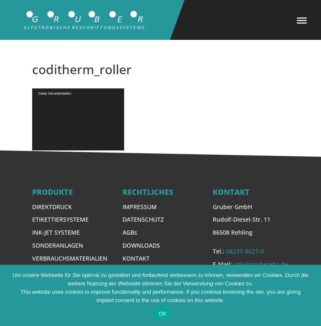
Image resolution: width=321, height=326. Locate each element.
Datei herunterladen (54, 93)
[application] (78, 119)
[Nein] (310, 295)
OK (162, 313)
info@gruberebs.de (261, 264)
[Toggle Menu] (302, 20)
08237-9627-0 (245, 251)
